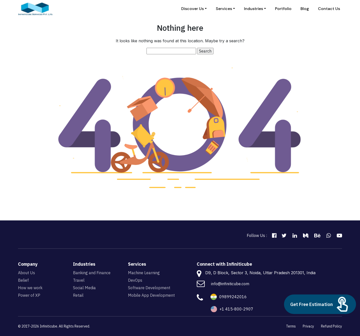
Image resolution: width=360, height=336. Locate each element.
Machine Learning (144, 272)
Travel (78, 280)
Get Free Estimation (320, 304)
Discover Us (192, 8)
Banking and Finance (91, 272)
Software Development (149, 287)
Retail (78, 295)
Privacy (308, 326)
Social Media (84, 287)
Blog (304, 8)
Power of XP (29, 295)
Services (224, 8)
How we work (30, 287)
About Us (26, 272)
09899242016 (233, 296)
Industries (253, 8)
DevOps (135, 280)
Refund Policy (331, 326)
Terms (291, 326)
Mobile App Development (151, 295)
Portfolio (283, 8)
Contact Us (329, 8)
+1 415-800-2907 (236, 308)
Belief (23, 280)
